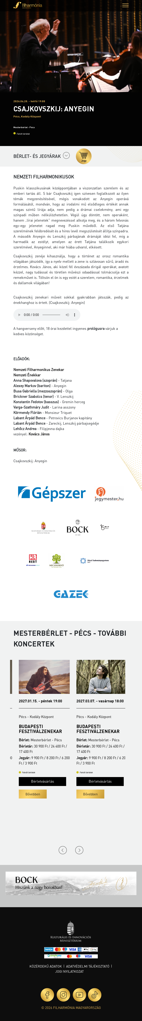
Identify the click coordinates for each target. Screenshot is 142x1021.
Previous (63, 850)
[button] (125, 6)
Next (79, 850)
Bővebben (27, 794)
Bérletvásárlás (37, 781)
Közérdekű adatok (45, 966)
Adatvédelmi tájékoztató (87, 966)
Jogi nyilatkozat (69, 971)
